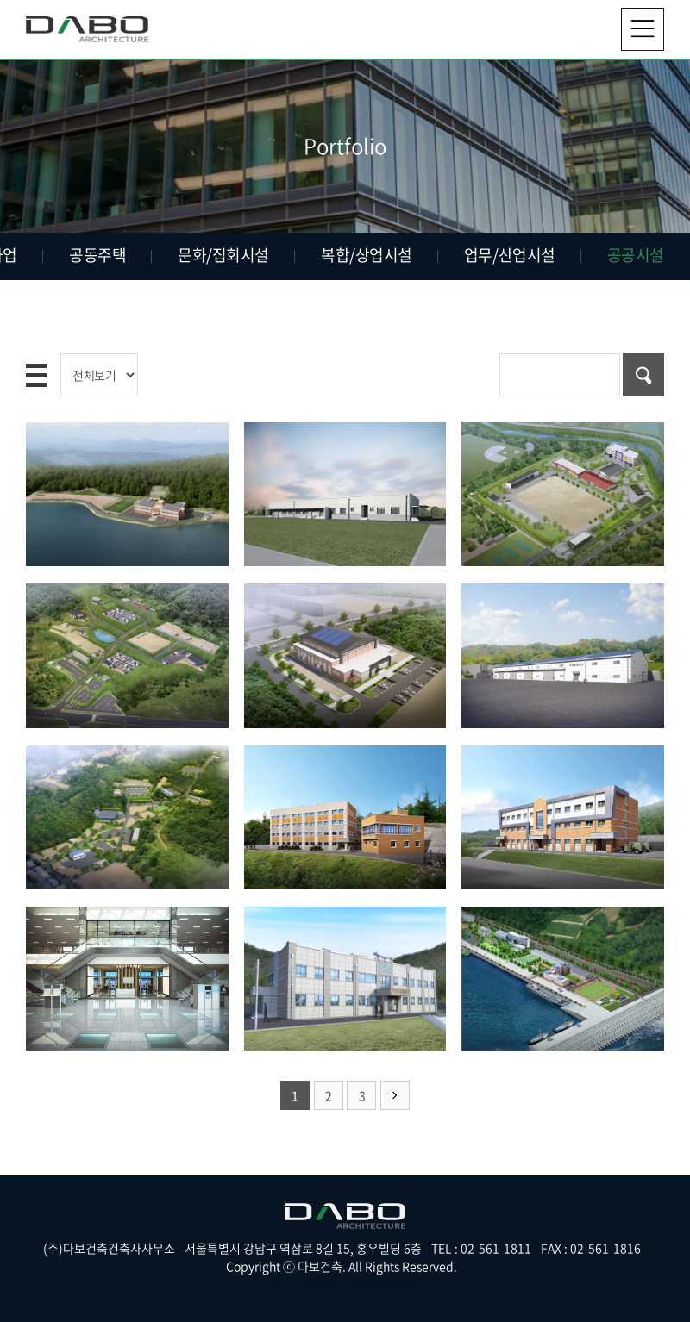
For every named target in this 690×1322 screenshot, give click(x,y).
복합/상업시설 (366, 254)
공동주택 (97, 254)
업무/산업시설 (509, 254)
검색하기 (643, 374)
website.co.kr (377, 1284)
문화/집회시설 (223, 254)
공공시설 (635, 254)
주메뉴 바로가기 (0, 0)
